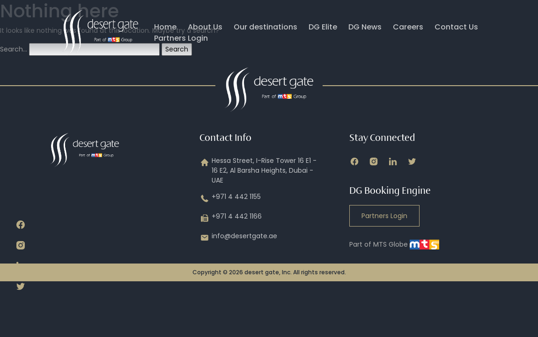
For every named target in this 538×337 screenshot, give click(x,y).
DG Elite (323, 27)
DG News (365, 27)
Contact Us (456, 27)
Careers (408, 27)
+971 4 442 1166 (230, 218)
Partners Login (181, 38)
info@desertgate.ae (238, 237)
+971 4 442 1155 (230, 198)
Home (165, 27)
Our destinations (265, 27)
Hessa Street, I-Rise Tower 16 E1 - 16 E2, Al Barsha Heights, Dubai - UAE (258, 170)
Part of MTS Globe (394, 244)
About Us (205, 27)
